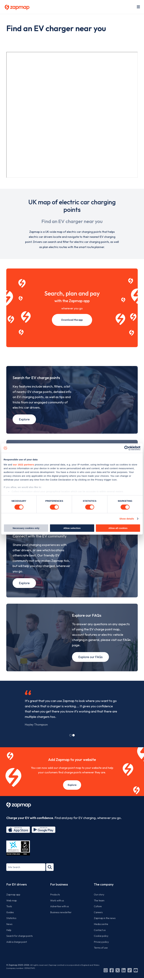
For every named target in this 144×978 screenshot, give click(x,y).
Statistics (11, 926)
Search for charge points (19, 944)
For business (59, 892)
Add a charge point (16, 949)
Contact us (100, 938)
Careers (98, 920)
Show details (126, 518)
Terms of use (101, 955)
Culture (98, 914)
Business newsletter (61, 920)
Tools (9, 914)
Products (55, 902)
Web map (11, 908)
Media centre (101, 932)
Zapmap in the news (105, 926)
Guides (10, 920)
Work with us (57, 908)
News (9, 932)
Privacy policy (101, 949)
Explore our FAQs (90, 665)
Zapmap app (13, 902)
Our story (99, 902)
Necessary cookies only (26, 528)
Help (8, 938)
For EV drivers (16, 892)
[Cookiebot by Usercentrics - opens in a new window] (126, 448)
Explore (24, 421)
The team (99, 908)
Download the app (72, 319)
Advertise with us (59, 914)
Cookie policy (101, 944)
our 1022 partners (23, 464)
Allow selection (71, 528)
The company (104, 892)
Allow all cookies (117, 528)
